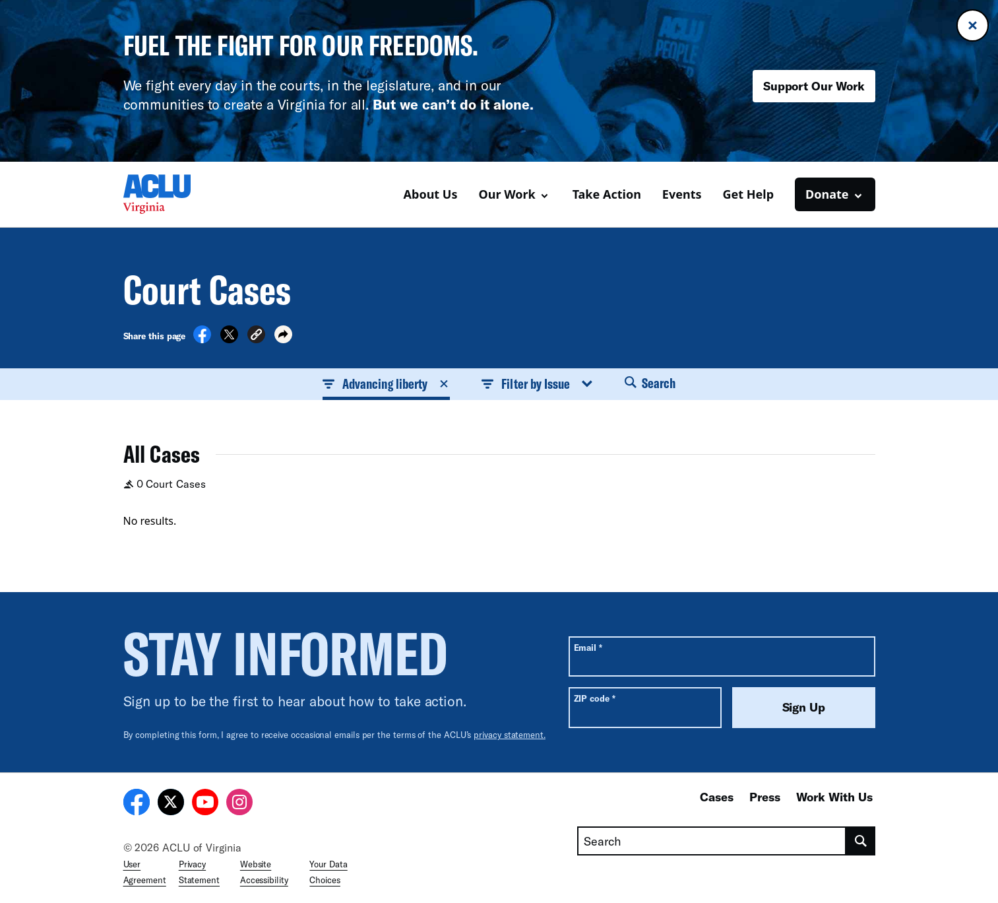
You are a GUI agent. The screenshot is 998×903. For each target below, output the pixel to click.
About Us (431, 194)
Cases (716, 796)
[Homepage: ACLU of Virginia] (169, 194)
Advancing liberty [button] (386, 383)
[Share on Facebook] (202, 339)
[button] (256, 336)
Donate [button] (826, 194)
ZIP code (594, 698)
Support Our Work (814, 86)
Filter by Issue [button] (537, 383)
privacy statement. (510, 734)
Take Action (607, 194)
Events (682, 194)
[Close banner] (972, 25)
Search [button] (650, 382)
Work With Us (834, 796)
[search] (860, 840)
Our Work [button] (506, 194)
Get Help (748, 194)
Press (764, 796)
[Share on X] (229, 339)
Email (588, 647)
